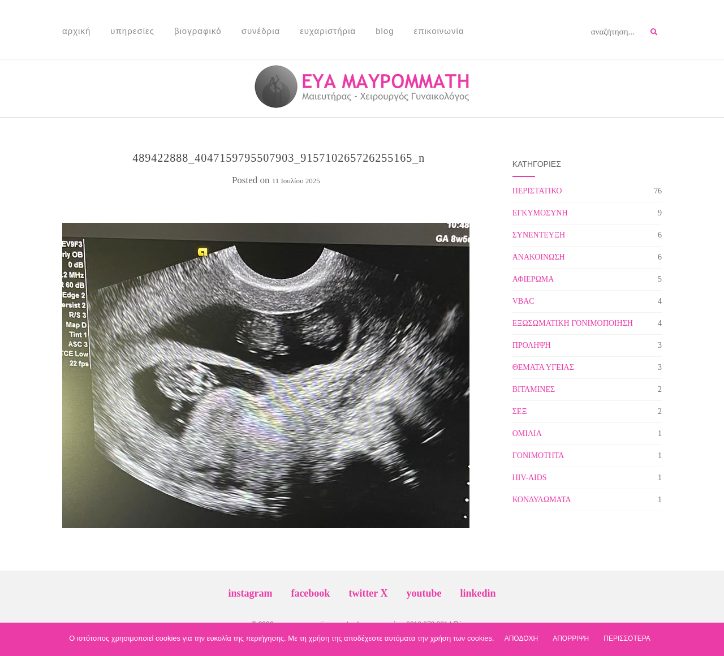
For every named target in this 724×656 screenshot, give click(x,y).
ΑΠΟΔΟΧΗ (521, 638)
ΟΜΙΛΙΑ (527, 433)
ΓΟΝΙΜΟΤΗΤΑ (538, 455)
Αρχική (76, 31)
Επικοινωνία (439, 31)
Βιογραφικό (198, 31)
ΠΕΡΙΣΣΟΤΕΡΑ (627, 638)
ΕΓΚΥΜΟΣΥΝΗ (540, 213)
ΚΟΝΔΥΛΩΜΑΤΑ (541, 499)
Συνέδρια (261, 31)
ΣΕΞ (519, 411)
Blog (385, 31)
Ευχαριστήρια (328, 31)
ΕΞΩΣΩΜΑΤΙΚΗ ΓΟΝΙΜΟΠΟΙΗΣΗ (572, 323)
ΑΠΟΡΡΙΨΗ (571, 638)
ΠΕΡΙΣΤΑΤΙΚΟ (537, 191)
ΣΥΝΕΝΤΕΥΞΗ (538, 235)
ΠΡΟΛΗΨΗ (531, 345)
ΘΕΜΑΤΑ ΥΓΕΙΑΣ (543, 367)
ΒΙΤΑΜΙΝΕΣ (533, 389)
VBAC (523, 301)
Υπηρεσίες (132, 31)
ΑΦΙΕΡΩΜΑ (533, 279)
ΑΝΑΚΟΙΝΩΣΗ (538, 257)
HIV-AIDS (529, 477)
